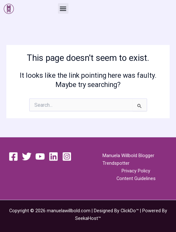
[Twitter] (27, 156)
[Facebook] (13, 156)
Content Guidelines (136, 178)
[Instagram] (67, 156)
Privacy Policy (136, 171)
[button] (63, 8)
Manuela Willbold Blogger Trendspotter (128, 159)
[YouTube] (40, 156)
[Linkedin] (53, 156)
